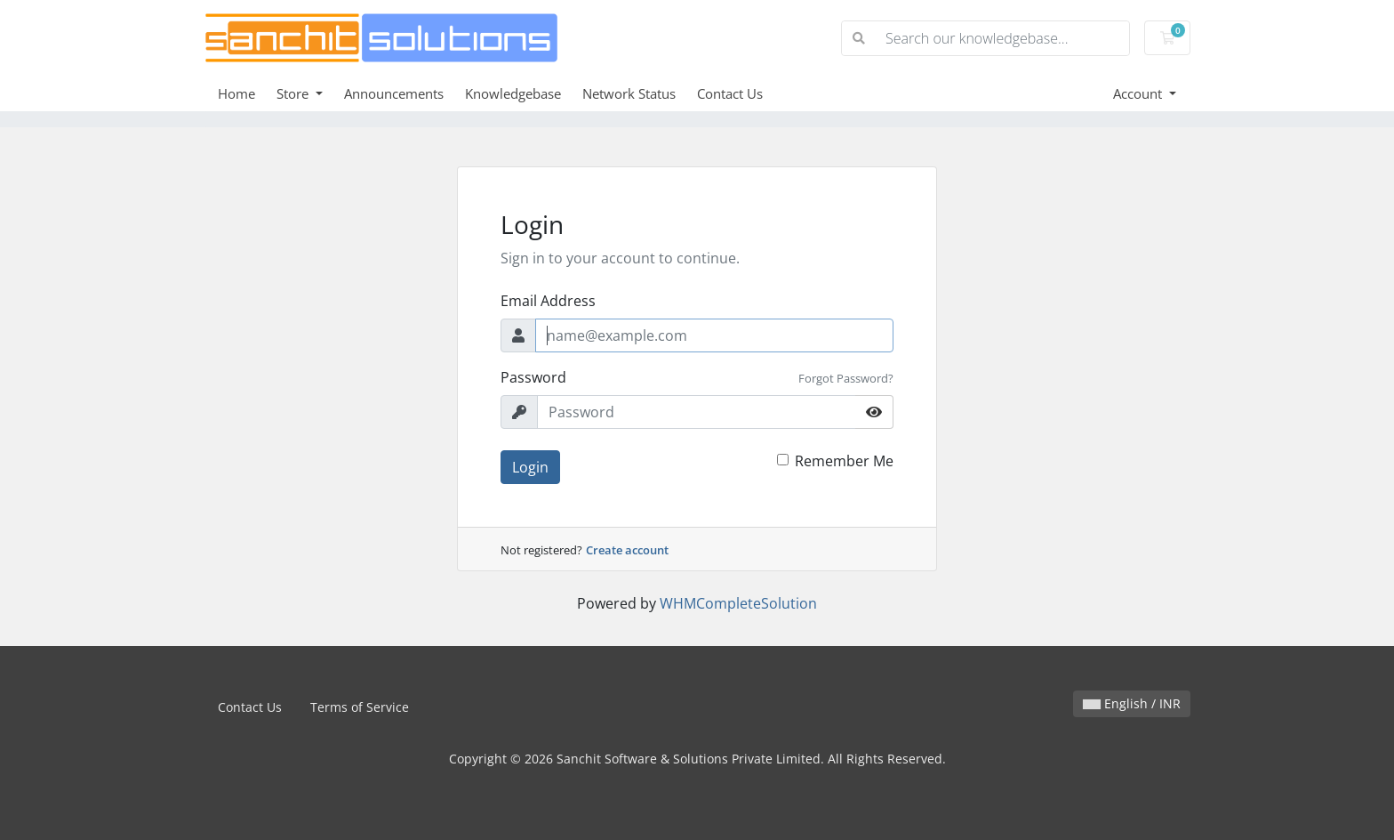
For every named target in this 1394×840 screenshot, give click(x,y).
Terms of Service (359, 707)
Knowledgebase (513, 93)
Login (530, 467)
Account (1139, 93)
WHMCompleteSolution (738, 603)
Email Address (548, 301)
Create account (627, 550)
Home (236, 93)
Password (533, 377)
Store (294, 93)
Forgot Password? (845, 378)
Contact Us (730, 93)
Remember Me (844, 461)
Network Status (629, 93)
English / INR (1132, 703)
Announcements (394, 93)
